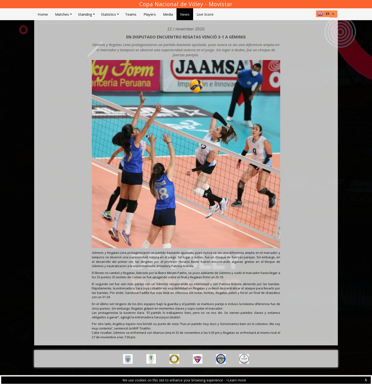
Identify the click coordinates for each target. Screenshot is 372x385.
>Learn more (236, 380)
